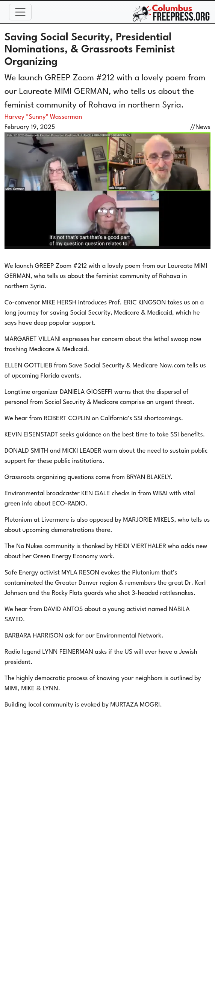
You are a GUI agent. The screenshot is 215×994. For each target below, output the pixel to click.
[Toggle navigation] (20, 12)
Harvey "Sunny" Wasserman (43, 117)
